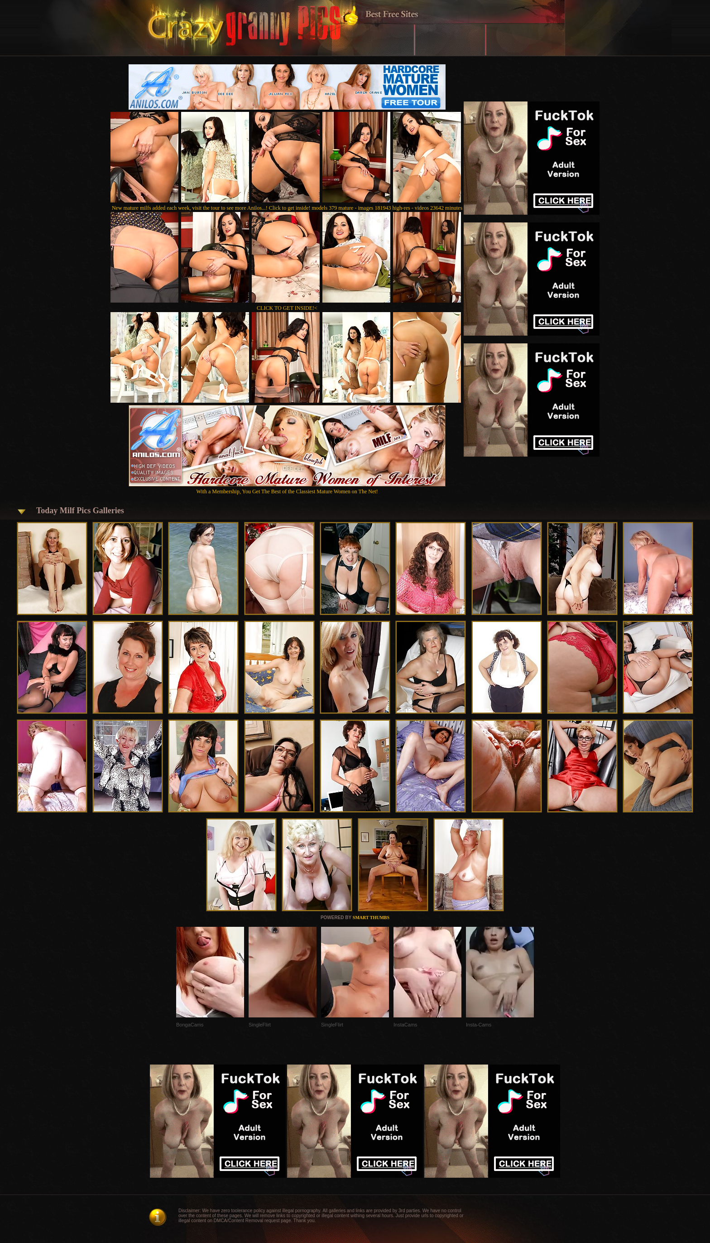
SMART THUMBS (371, 917)
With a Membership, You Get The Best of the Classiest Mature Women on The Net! (287, 488)
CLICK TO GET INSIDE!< (287, 308)
